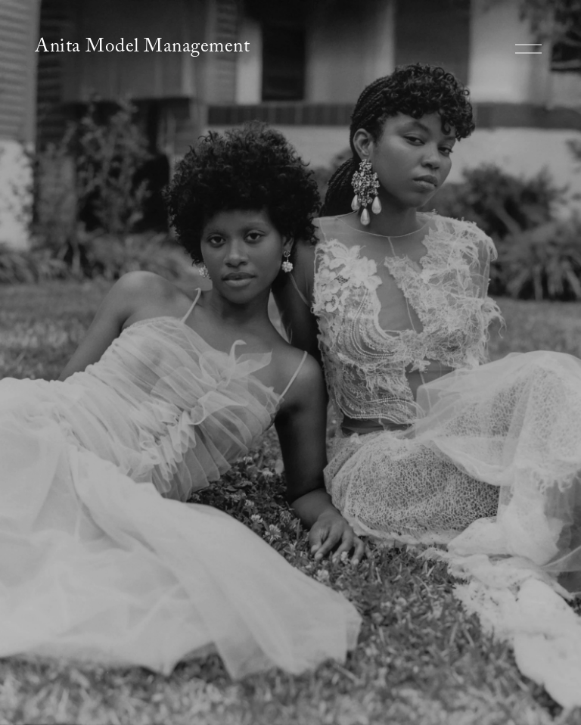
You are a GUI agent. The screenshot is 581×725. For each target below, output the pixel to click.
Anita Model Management (142, 49)
